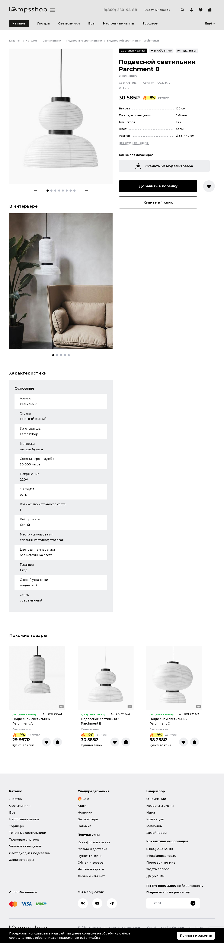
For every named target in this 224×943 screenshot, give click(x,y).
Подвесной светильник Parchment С (168, 721)
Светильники (51, 40)
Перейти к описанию (134, 142)
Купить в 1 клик (158, 202)
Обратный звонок (157, 10)
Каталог (19, 23)
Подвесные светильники (84, 40)
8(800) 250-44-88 (120, 10)
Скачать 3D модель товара (164, 166)
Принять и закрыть (196, 935)
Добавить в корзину (158, 186)
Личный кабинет (91, 876)
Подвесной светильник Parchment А (31, 721)
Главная (14, 40)
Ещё (210, 23)
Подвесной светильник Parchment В (100, 721)
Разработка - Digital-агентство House (174, 927)
